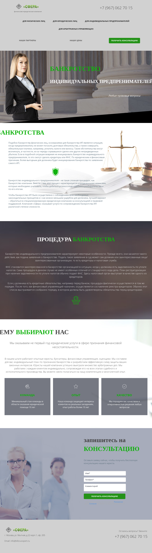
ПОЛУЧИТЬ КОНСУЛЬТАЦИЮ (124, 35)
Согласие (93, 498)
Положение (118, 497)
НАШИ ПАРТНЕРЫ (27, 35)
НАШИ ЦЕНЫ (76, 35)
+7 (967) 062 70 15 (116, 7)
